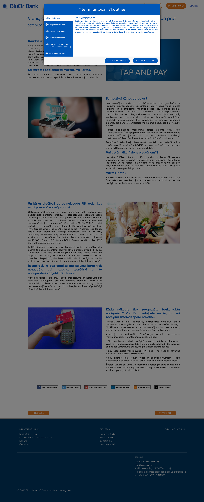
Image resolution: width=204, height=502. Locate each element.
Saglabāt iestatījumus (145, 61)
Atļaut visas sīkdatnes (117, 61)
